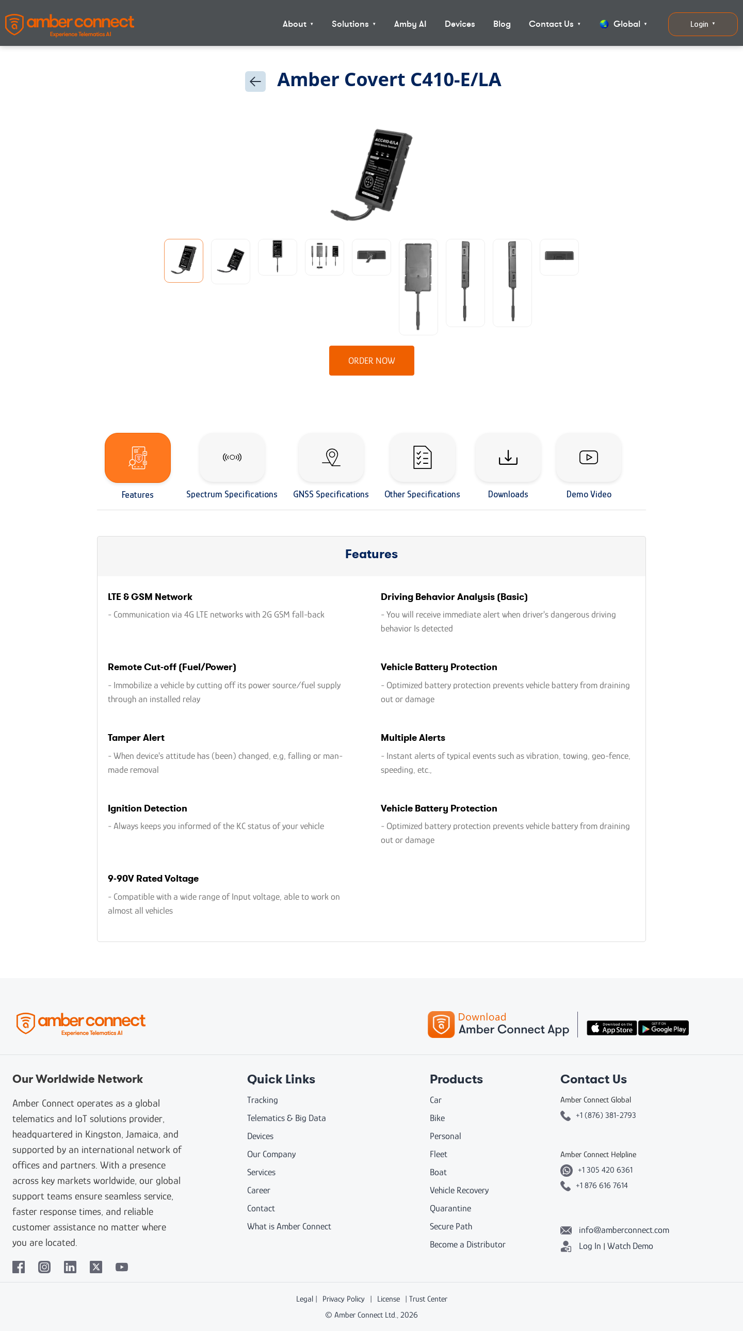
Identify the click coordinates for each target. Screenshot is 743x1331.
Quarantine (450, 1208)
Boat (438, 1172)
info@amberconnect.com (614, 1230)
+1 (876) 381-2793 (598, 1115)
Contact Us (555, 24)
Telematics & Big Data (286, 1118)
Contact (261, 1208)
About (298, 24)
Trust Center (428, 1299)
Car (436, 1100)
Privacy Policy (343, 1299)
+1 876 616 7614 (594, 1185)
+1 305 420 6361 (596, 1170)
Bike (437, 1118)
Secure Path (451, 1226)
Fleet (438, 1154)
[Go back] (255, 81)
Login (703, 24)
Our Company (271, 1154)
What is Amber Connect (289, 1226)
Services (261, 1172)
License (388, 1299)
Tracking (262, 1100)
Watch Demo (630, 1246)
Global (623, 24)
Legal (304, 1299)
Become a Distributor (468, 1244)
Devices (460, 24)
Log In (580, 1246)
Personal (445, 1136)
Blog (502, 24)
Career (258, 1190)
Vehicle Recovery (459, 1190)
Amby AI (410, 24)
